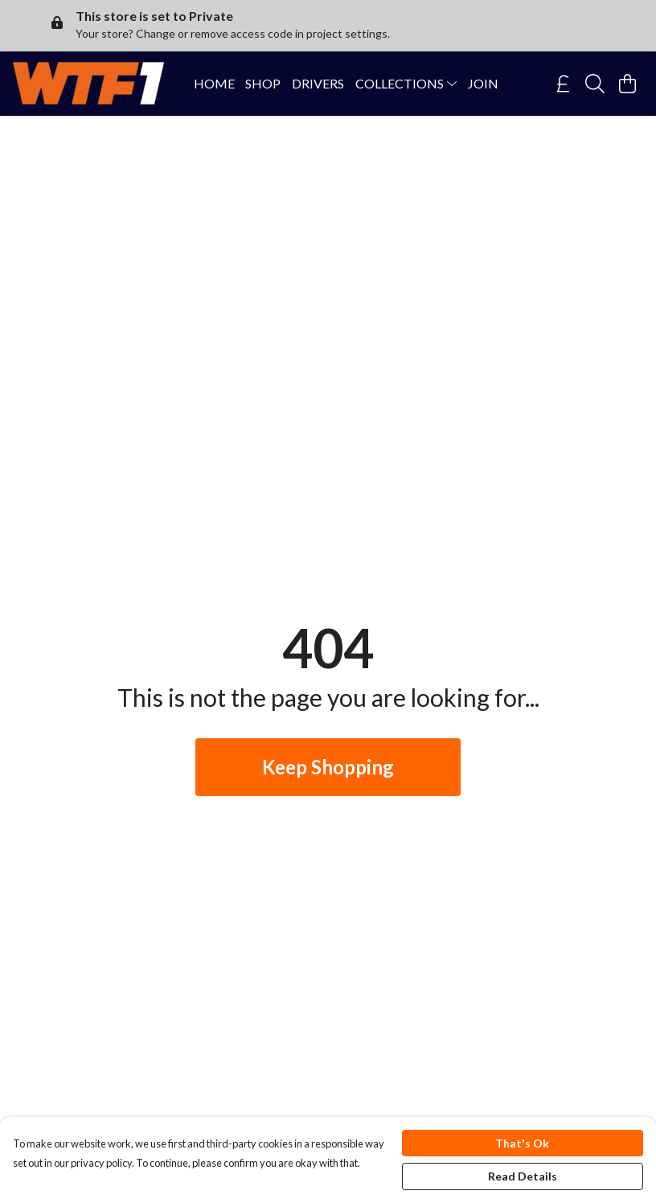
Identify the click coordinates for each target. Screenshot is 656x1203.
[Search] (595, 84)
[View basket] (627, 84)
